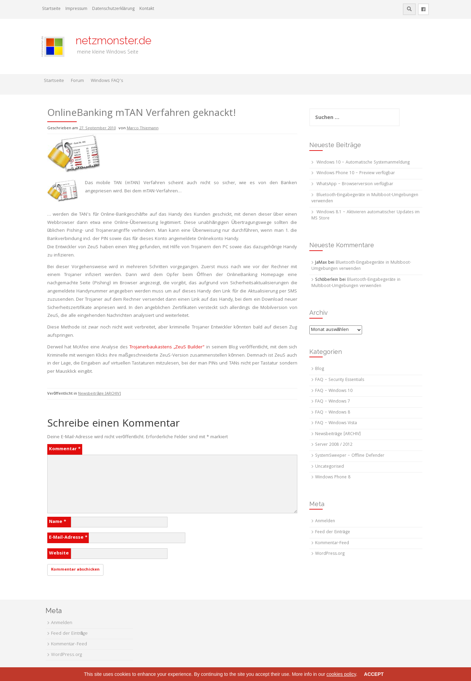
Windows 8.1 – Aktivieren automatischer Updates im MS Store (365, 216)
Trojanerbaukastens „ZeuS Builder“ (166, 347)
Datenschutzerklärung (113, 9)
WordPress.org (330, 554)
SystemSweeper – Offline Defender (349, 455)
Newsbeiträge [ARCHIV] (99, 394)
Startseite (51, 9)
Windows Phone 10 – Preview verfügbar (356, 173)
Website (59, 553)
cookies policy (341, 674)
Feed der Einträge (332, 532)
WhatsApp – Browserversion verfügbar (355, 184)
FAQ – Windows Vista (336, 423)
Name (57, 522)
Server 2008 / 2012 (333, 445)
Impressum (76, 9)
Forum (77, 81)
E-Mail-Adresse (68, 537)
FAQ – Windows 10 (333, 391)
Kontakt (146, 9)
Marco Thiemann (143, 128)
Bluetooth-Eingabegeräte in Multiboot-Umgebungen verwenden (364, 198)
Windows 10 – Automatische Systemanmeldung (363, 162)
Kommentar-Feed (332, 543)
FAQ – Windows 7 (332, 401)
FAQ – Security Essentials (339, 380)
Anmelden (325, 521)
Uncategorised (329, 466)
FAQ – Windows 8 (332, 412)
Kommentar (64, 449)
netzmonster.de (109, 40)
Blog (319, 369)
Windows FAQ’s (107, 81)
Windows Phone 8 (332, 477)
